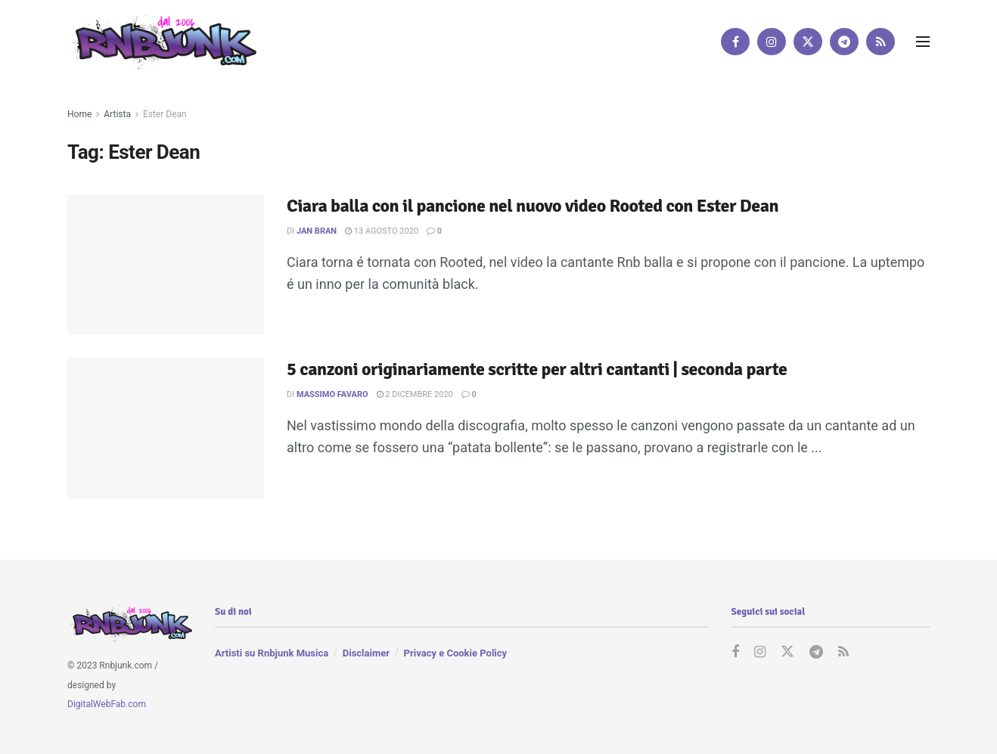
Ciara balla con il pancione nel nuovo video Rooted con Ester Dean (532, 205)
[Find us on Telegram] (844, 41)
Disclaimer (366, 653)
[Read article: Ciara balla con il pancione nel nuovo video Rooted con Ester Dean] (165, 264)
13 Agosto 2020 (381, 231)
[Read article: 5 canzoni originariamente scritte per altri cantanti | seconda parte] (165, 428)
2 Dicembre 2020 (415, 394)
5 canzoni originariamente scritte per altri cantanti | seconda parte (537, 369)
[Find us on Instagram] (771, 41)
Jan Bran (317, 231)
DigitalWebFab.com (106, 704)
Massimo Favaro (332, 394)
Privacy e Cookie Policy (455, 653)
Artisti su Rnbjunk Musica (271, 653)
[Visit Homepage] (161, 41)
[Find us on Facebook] (735, 41)
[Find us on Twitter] (808, 41)
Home (79, 114)
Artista (117, 114)
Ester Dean (165, 114)
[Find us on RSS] (880, 41)
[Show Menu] (923, 41)
